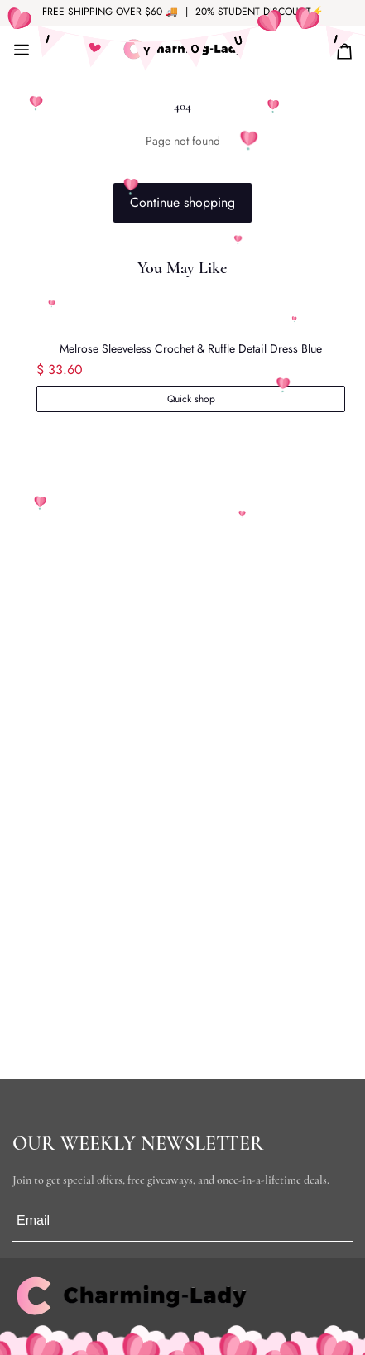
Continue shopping (182, 202)
